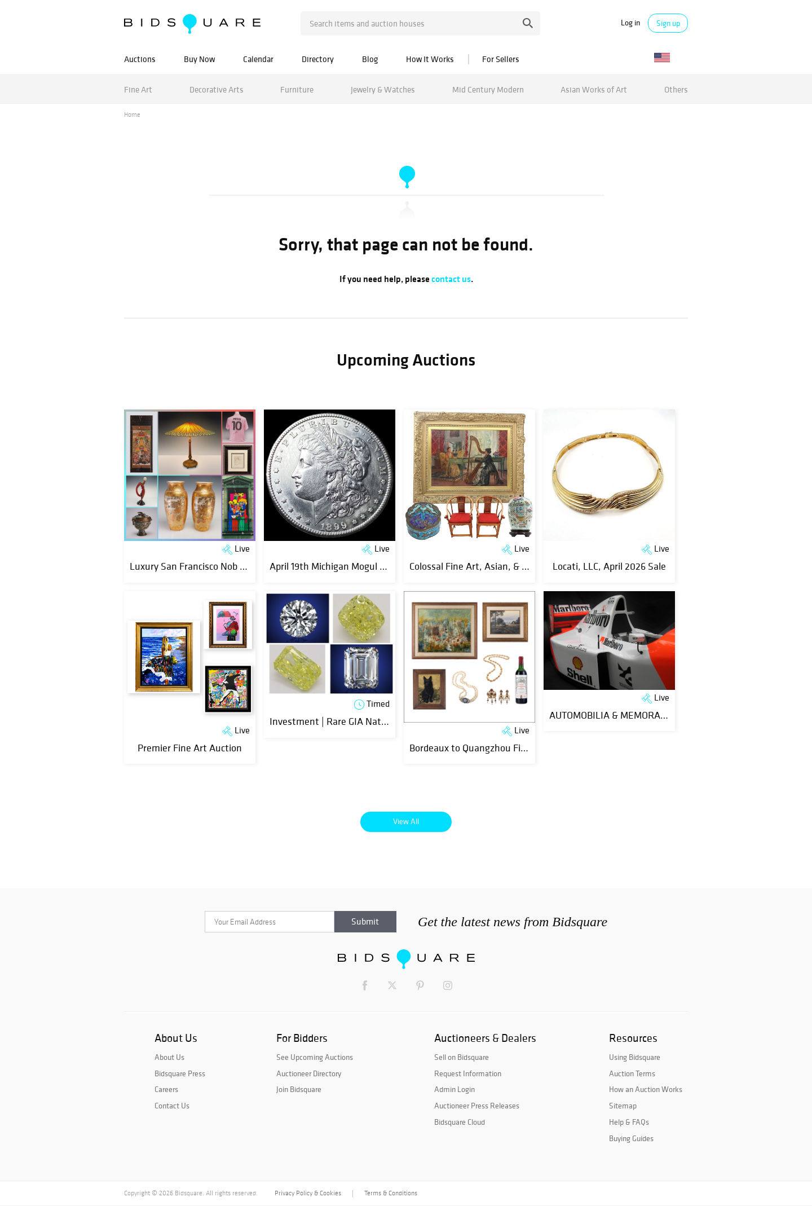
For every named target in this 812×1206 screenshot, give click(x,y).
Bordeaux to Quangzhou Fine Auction (487, 747)
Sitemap (623, 1106)
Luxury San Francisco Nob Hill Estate (206, 566)
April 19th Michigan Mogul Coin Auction (351, 566)
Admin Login (454, 1089)
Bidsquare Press (180, 1073)
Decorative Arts (216, 89)
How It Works (430, 59)
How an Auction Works (645, 1089)
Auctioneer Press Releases (476, 1106)
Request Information (467, 1073)
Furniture (297, 89)
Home (132, 114)
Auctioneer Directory (308, 1073)
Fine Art (138, 89)
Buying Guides (631, 1138)
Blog (370, 59)
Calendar (258, 59)
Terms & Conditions (390, 1193)
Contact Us (172, 1106)
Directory (318, 59)
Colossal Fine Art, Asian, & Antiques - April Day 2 (511, 566)
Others (676, 89)
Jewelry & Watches (383, 89)
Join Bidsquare (298, 1089)
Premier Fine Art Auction (190, 747)
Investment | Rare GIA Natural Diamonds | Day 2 (371, 721)
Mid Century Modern (488, 89)
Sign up (668, 23)
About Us (169, 1057)
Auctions (140, 59)
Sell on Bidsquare (461, 1057)
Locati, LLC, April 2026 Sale (609, 566)
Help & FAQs (629, 1122)
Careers (166, 1089)
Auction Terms (632, 1073)
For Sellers (500, 59)
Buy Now (199, 59)
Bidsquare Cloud (459, 1122)
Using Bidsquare (634, 1057)
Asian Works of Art (594, 89)
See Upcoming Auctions (314, 1057)
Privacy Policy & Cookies (308, 1193)
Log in (630, 23)
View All (406, 821)
